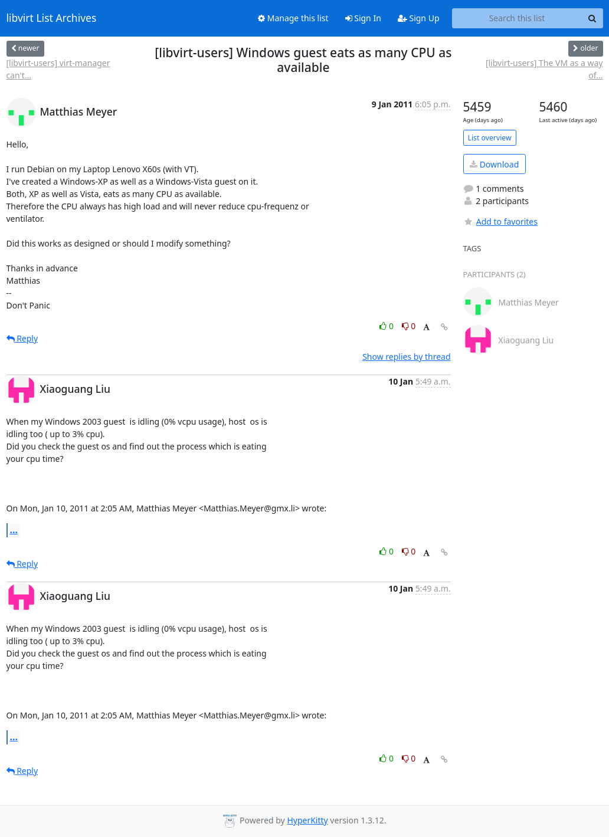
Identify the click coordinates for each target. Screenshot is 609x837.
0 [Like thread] (387, 325)
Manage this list (293, 18)
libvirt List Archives (51, 18)
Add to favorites (500, 221)
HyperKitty (307, 820)
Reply (22, 338)
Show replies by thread (406, 356)
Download (494, 164)
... (14, 529)
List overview (490, 138)
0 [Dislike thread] (409, 325)
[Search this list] (517, 18)
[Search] (592, 18)
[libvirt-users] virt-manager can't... (58, 69)
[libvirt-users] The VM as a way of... (544, 69)
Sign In (363, 18)
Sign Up (419, 18)
